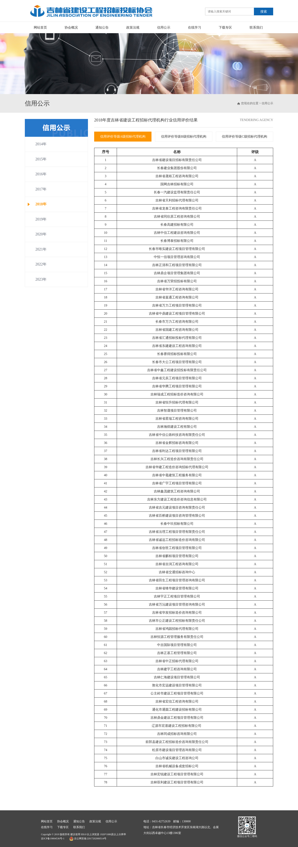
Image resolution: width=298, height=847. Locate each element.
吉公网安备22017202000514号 (87, 839)
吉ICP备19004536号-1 (52, 838)
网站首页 (40, 27)
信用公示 (163, 27)
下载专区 (225, 27)
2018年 (41, 204)
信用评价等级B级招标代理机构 (183, 136)
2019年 (41, 219)
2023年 (41, 279)
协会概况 (71, 27)
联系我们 (256, 27)
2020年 (41, 234)
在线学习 (194, 27)
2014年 (41, 144)
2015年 (41, 159)
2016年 (41, 174)
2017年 (41, 189)
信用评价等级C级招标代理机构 (244, 136)
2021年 (41, 249)
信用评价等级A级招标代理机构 (123, 136)
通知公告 (102, 27)
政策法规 (132, 27)
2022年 (41, 264)
